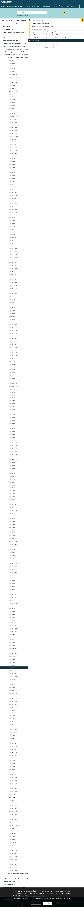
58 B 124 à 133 (13, 330)
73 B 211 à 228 (13, 789)
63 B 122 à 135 (13, 510)
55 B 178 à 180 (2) (13, 136)
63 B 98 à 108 (12, 502)
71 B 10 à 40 (12, 710)
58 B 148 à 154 (13, 339)
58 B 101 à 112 (13, 324)
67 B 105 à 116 (13, 625)
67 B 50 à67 (12, 617)
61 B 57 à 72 (12, 431)
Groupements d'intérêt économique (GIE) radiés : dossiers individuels (22, 879)
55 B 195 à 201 (13, 144)
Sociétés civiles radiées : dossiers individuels (18, 876)
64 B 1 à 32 (12, 547)
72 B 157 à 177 (13, 755)
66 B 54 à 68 (12, 586)
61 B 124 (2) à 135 (13, 451)
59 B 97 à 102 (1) (13, 386)
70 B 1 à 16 (12, 679)
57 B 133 (11, 243)
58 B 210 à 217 (13, 353)
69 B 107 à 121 (13, 670)
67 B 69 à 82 (12, 620)
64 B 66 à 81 (12, 530)
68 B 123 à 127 (13, 651)
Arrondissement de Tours (11, 40)
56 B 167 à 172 (13, 204)
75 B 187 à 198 (13, 859)
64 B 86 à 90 (12, 535)
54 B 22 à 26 (12, 63)
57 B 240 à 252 (13, 271)
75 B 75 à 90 (12, 839)
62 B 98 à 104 (12, 476)
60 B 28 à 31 (12, 398)
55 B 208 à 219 (13, 150)
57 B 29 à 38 (12, 220)
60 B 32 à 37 (12, 400)
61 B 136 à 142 (13, 454)
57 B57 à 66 (12, 226)
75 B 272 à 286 (13, 870)
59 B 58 (11, 375)
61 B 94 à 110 (12, 440)
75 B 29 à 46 (12, 831)
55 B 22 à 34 (12, 97)
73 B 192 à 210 (13, 786)
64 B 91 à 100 (12, 538)
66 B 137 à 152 (13, 600)
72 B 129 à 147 (13, 749)
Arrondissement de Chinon (11, 35)
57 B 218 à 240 (13, 268)
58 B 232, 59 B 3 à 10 (14, 361)
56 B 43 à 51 (12, 164)
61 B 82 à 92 (12, 437)
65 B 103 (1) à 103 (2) (14, 564)
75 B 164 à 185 (13, 856)
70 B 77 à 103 (12, 690)
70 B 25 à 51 (12, 682)
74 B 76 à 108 (12, 803)
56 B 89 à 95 (12, 178)
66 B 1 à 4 (11, 575)
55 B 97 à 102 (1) (13, 116)
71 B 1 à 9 (11, 707)
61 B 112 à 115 (13, 443)
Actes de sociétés (10, 881)
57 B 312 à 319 (13, 291)
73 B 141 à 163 (13, 780)
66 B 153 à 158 (13, 603)
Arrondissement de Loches (11, 38)
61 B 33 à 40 (12, 423)
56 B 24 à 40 (12, 161)
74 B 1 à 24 (12, 794)
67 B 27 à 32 (12, 611)
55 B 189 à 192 (13, 142)
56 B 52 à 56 (12, 167)
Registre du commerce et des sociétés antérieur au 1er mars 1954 (21, 43)
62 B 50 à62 (12, 468)
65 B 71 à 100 (12, 561)
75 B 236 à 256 (13, 865)
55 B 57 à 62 (12, 105)
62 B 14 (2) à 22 (13, 459)
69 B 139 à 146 (13, 676)
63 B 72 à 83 (12, 496)
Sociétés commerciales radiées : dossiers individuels (20, 54)
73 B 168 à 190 (13, 783)
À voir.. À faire (59, 6)
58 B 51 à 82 (12, 319)
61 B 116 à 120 (13, 445)
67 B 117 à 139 (13, 628)
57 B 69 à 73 (12, 229)
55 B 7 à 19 (12, 94)
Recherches (46, 6)
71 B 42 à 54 (12, 713)
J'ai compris (47, 903)
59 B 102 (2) (12, 389)
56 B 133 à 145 (13, 192)
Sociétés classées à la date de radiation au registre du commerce (24, 873)
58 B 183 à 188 (13, 347)
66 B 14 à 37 (12, 580)
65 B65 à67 (12, 558)
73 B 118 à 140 (13, 777)
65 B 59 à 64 (12, 555)
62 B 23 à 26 (12, 462)
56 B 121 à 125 (13, 187)
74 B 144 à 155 (13, 811)
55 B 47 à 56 (12, 102)
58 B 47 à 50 (12, 316)
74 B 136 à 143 (13, 808)
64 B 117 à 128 (13, 544)
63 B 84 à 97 (12, 499)
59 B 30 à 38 (12, 369)
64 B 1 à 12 (12, 516)
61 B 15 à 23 (12, 417)
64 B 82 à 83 (12, 533)
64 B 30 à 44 (12, 521)
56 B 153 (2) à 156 (13, 198)
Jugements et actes (8, 29)
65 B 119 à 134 (13, 569)
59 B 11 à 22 (12, 364)
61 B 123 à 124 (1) (13, 448)
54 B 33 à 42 (12, 69)
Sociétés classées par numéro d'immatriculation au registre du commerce (24, 57)
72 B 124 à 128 (13, 746)
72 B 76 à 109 (12, 741)
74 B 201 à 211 (13, 822)
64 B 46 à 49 (12, 524)
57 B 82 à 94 (12, 234)
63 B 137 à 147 (13, 513)
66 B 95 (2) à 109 (13, 592)
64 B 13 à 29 (12, 519)
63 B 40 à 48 (12, 490)
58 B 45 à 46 (12, 313)
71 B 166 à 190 (13, 730)
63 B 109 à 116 (13, 504)
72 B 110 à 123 (13, 744)
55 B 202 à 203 (13, 147)
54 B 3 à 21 (12, 60)
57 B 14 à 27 (12, 218)
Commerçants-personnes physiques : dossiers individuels (22, 52)
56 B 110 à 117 (13, 184)
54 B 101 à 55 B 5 (13, 91)
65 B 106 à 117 (13, 566)
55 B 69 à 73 (12, 108)
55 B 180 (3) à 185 (13, 139)
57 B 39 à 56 (12, 223)
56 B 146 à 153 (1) (13, 195)
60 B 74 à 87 (12, 409)
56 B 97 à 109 (12, 181)
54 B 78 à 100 (12, 88)
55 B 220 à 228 (13, 153)
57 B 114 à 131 (13, 240)
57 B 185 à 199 (13, 260)
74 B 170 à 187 (13, 817)
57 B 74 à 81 (12, 232)
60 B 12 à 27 (12, 395)
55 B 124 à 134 (13, 125)
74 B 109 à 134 (13, 805)
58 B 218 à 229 (13, 355)
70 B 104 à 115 (13, 693)
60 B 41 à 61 (12, 403)
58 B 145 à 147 (13, 336)
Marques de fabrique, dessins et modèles (14, 887)
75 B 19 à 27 (12, 828)
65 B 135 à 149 (13, 572)
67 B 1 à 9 (11, 606)
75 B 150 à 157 (13, 853)
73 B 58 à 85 (12, 769)
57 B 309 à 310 (13, 288)
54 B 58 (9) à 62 (13, 83)
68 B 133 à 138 (13, 654)
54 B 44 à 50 (12, 71)
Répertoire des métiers (9, 884)
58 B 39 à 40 (12, 310)
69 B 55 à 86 (12, 665)
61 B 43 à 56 (12, 429)
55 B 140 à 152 (13, 130)
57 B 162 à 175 (13, 254)
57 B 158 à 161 (13, 251)
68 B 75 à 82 (12, 645)
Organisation (6, 26)
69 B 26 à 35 (12, 659)
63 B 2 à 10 (12, 479)
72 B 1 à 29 (12, 732)
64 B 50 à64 (12, 527)
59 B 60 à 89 (12, 378)
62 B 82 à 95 (12, 474)
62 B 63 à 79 (12, 471)
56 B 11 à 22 (12, 159)
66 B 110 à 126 (13, 595)
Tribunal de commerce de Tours (10, 24)
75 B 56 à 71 (12, 836)
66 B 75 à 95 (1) (13, 589)
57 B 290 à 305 (13, 285)
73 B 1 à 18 (12, 760)
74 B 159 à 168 (13, 814)
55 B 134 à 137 (13, 128)
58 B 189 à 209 (13, 350)
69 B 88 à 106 (12, 668)
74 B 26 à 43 (12, 797)
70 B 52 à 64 (12, 685)
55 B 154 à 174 (13, 133)
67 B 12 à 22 (12, 609)
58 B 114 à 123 (13, 327)
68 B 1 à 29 (12, 634)
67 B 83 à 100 (12, 623)
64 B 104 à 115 (13, 541)
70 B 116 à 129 (13, 696)
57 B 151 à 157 (13, 249)
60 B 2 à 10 (12, 392)
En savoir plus (36, 903)
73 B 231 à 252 (13, 791)
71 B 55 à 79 (12, 715)
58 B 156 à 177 (13, 341)
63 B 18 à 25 (12, 485)
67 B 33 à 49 (12, 614)
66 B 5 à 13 (12, 578)
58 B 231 (11, 358)
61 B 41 (11, 426)
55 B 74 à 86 (12, 111)
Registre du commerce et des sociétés (13, 32)
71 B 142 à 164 (13, 727)
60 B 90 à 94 (12, 412)
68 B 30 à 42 (12, 637)
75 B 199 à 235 (13, 862)
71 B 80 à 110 (12, 718)
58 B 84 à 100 (12, 322)
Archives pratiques (33, 6)
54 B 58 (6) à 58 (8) (14, 80)
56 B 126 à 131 (13, 189)
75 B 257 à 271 (13, 867)
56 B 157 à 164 (13, 201)
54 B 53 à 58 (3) (13, 74)
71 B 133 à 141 (13, 724)
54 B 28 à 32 (12, 66)
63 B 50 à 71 (12, 493)
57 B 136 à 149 (13, 246)
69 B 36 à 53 (12, 662)
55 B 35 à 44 (12, 99)
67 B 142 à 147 (13, 631)
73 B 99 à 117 (12, 775)
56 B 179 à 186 (13, 209)
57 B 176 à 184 (13, 257)
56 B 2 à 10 (12, 156)
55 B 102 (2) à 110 (13, 119)
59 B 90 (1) (11, 381)
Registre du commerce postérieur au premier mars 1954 (20, 46)
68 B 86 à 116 (12, 648)
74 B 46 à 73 (12, 800)
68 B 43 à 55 (12, 640)
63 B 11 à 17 (12, 482)
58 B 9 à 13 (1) (12, 299)
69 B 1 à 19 (12, 656)
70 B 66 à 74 (12, 687)
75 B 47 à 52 (12, 834)
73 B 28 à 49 (12, 766)
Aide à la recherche (23, 15)
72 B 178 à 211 (13, 758)
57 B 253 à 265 (13, 274)
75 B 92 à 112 (12, 842)
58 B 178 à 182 (13, 344)
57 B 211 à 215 (13, 265)
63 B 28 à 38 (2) (13, 488)
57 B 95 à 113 (12, 237)
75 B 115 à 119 (13, 845)
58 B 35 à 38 (12, 308)
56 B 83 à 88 (12, 175)
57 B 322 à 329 (13, 294)
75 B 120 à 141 (13, 848)
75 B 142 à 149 (13, 850)
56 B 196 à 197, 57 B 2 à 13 (16, 215)
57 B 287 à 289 (13, 282)
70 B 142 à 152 (13, 701)
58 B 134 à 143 (13, 333)
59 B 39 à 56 (12, 372)
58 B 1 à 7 (11, 296)
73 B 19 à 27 (12, 763)
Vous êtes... (70, 6)
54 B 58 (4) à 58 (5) (14, 77)
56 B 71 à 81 (12, 173)
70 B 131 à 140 (13, 699)
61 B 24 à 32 (12, 420)
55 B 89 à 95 (12, 114)
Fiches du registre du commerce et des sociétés (19, 49)
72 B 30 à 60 (12, 735)
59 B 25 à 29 (12, 367)
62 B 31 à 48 (12, 465)
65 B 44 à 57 (12, 552)
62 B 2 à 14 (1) (12, 457)
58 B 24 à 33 (12, 305)
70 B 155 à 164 (13, 704)
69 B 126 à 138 (13, 673)
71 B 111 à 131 (13, 721)
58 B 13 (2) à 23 (13, 302)
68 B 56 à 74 (12, 642)
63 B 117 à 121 (13, 507)
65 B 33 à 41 (12, 550)
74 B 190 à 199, (13, 820)
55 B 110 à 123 (13, 122)
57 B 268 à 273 (13, 277)
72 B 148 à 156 (13, 752)
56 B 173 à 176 (13, 206)
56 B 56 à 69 (12, 170)
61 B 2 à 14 (12, 414)
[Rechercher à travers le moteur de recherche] (33, 12)
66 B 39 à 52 (12, 583)
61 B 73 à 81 (12, 434)
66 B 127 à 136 (13, 597)
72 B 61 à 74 (12, 738)
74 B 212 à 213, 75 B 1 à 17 (16, 825)
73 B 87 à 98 (12, 772)
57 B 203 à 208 (13, 263)
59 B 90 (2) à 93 (13, 384)
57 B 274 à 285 (13, 279)
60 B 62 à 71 (12, 406)
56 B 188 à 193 (13, 212)
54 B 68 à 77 (12, 85)
